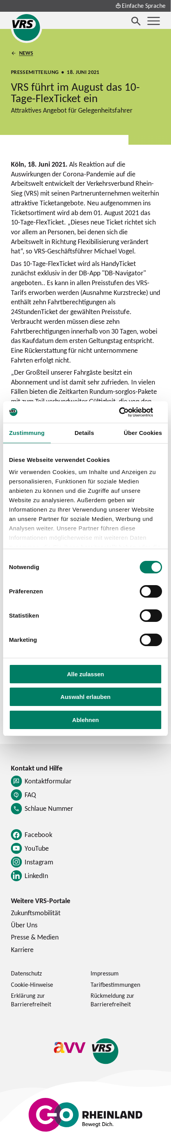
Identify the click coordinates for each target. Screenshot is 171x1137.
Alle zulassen (85, 674)
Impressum (105, 973)
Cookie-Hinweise (32, 984)
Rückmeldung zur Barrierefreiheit (112, 1000)
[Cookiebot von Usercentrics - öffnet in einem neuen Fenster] (128, 412)
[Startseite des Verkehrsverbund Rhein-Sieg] (26, 27)
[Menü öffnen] (153, 20)
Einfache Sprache (140, 5)
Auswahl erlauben (85, 696)
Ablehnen (85, 720)
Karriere (22, 949)
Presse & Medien (35, 936)
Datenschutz (26, 973)
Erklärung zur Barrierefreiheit (31, 1000)
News (26, 52)
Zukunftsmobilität (36, 912)
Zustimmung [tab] (27, 432)
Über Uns (24, 924)
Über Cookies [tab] (143, 432)
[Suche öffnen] (136, 20)
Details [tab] (84, 432)
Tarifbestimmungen (115, 984)
